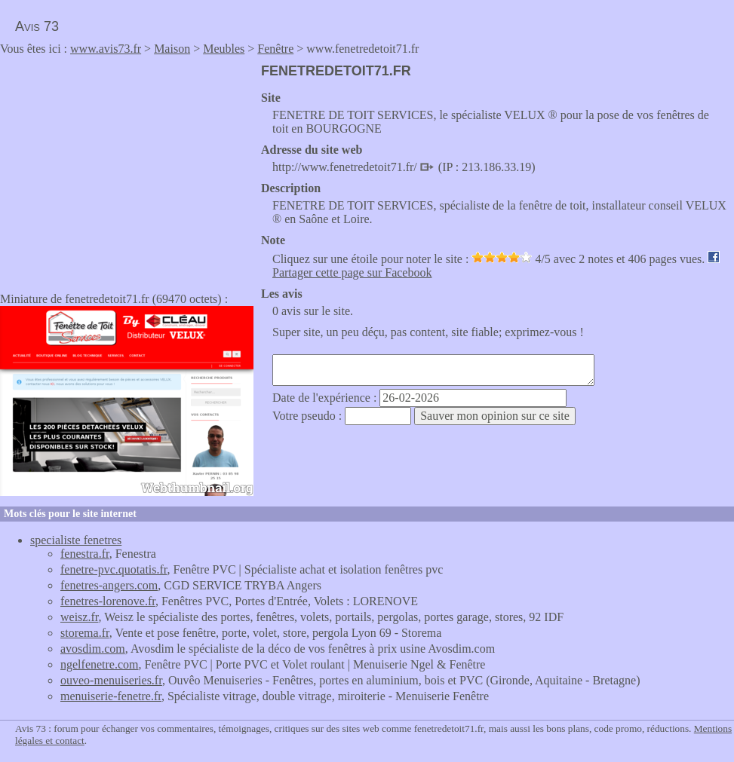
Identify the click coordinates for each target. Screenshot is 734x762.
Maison (172, 48)
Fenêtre (275, 48)
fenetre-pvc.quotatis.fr (113, 569)
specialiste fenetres (75, 540)
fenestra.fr (84, 553)
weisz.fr (79, 617)
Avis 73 (37, 26)
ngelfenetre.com (99, 664)
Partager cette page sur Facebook (351, 272)
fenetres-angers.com (109, 585)
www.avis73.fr (105, 48)
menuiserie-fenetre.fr (110, 696)
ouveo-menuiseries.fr (111, 680)
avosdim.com (92, 648)
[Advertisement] (126, 168)
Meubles (223, 48)
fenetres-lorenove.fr (107, 601)
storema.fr (84, 632)
